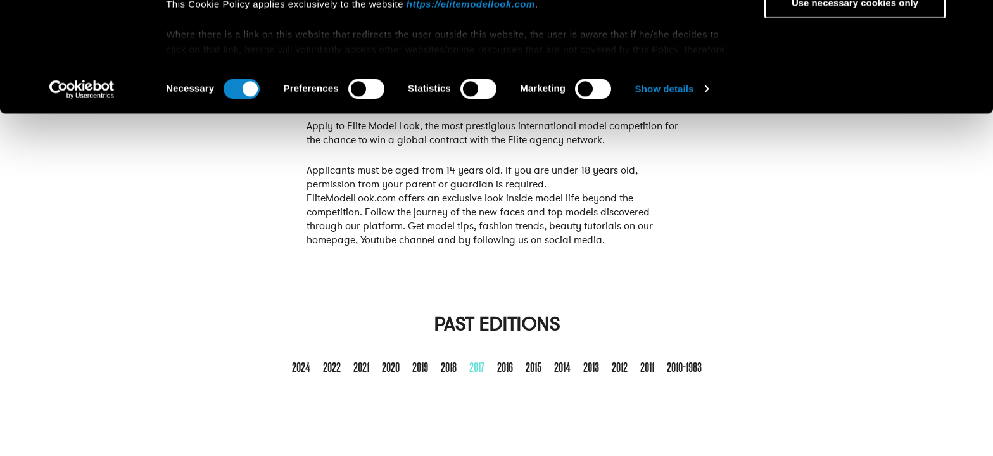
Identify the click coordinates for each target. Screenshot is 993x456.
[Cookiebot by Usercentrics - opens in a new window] (82, 192)
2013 (591, 367)
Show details (664, 192)
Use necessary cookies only (855, 105)
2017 (476, 367)
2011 (647, 367)
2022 (332, 367)
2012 (620, 367)
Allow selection (854, 68)
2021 (361, 367)
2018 (449, 367)
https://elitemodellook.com (471, 106)
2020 (391, 367)
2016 (505, 367)
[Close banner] (973, 19)
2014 (562, 367)
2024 (301, 367)
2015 (533, 367)
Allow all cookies (855, 31)
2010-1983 (684, 367)
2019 (420, 367)
